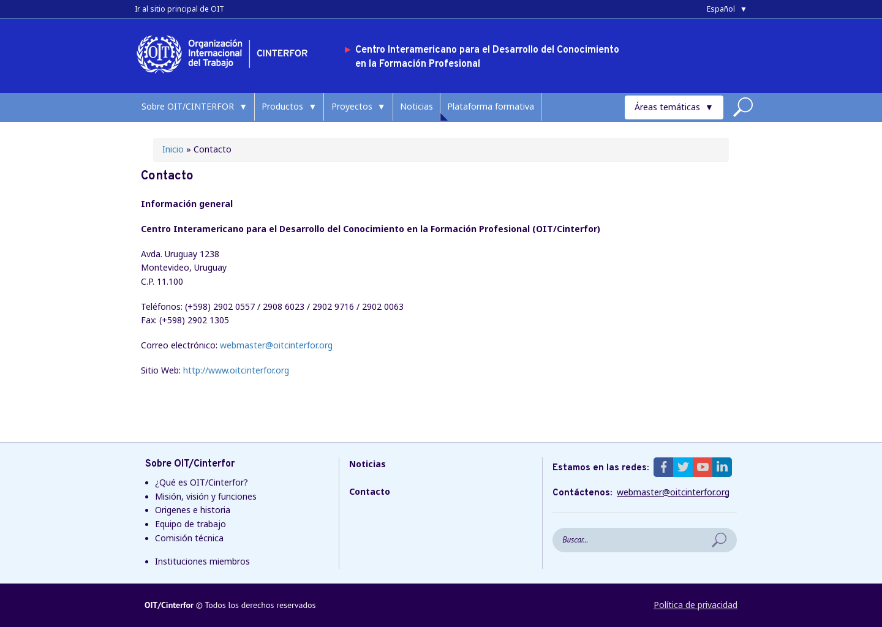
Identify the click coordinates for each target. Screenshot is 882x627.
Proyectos (351, 106)
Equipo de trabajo (190, 524)
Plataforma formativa (490, 106)
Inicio (173, 149)
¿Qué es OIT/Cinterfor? (201, 482)
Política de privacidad (695, 604)
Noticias (416, 106)
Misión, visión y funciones (206, 496)
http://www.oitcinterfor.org (236, 370)
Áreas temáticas (667, 107)
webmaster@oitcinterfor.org (276, 345)
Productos (282, 106)
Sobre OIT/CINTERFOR (187, 106)
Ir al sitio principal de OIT (179, 9)
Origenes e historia (192, 510)
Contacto (369, 491)
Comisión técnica (189, 538)
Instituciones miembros (202, 561)
